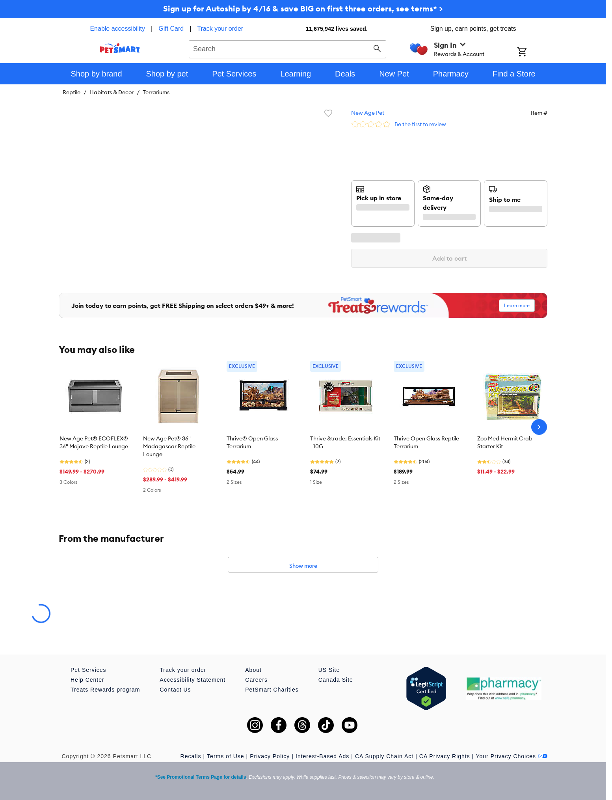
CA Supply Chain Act (384, 756)
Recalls (190, 756)
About (253, 670)
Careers (256, 680)
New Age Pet (367, 112)
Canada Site (335, 680)
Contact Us (175, 689)
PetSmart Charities (271, 689)
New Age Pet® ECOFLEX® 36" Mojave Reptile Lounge (94, 442)
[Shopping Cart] (532, 52)
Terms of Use (225, 756)
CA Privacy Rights (444, 756)
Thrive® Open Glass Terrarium (252, 442)
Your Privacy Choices (511, 756)
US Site (329, 670)
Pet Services (88, 670)
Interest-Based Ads (322, 756)
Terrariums (156, 92)
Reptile (71, 92)
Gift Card (171, 28)
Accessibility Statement (192, 680)
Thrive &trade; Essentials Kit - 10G (345, 442)
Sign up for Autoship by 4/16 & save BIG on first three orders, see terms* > (303, 8)
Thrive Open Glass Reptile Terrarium (426, 442)
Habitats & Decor (111, 92)
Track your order (220, 28)
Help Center (87, 680)
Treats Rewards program (105, 689)
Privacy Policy (270, 756)
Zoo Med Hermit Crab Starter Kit (504, 442)
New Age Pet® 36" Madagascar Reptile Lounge (169, 446)
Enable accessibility (117, 28)
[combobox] (287, 48)
